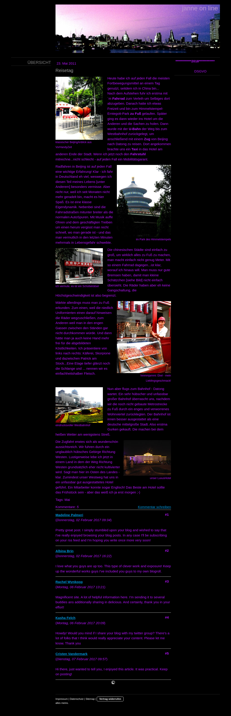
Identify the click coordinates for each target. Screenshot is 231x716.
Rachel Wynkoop (69, 582)
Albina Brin (64, 551)
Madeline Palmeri (69, 515)
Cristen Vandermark (71, 654)
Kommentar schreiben (154, 507)
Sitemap (90, 699)
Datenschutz (76, 699)
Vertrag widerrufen (110, 699)
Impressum (61, 699)
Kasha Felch (65, 618)
